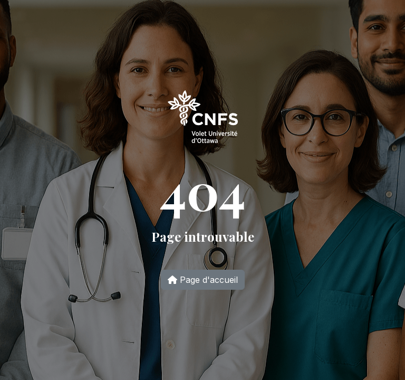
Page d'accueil (203, 279)
